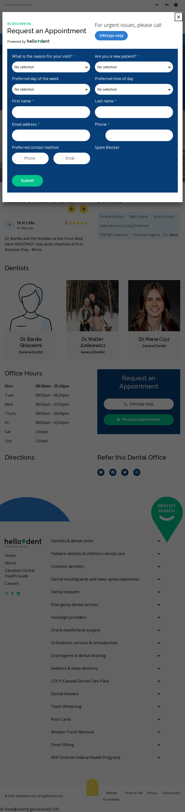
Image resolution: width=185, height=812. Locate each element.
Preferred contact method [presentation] (35, 147)
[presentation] (123, 160)
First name (23, 101)
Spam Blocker (107, 147)
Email (65, 158)
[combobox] (100, 135)
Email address (26, 124)
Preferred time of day (114, 78)
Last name (106, 101)
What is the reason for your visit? (43, 56)
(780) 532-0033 (111, 35)
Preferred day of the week (35, 78)
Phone (102, 124)
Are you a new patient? (117, 56)
